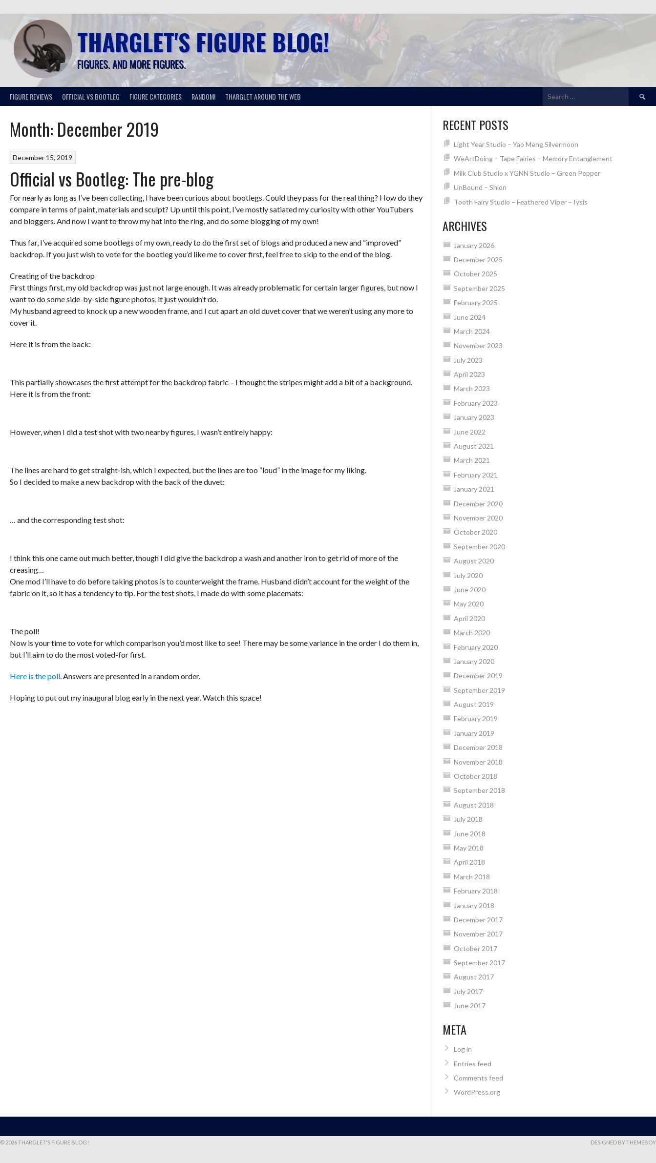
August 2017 (474, 977)
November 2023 (478, 345)
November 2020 (478, 518)
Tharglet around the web (263, 96)
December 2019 (478, 675)
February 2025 (476, 302)
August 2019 (474, 704)
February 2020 (476, 647)
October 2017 (475, 948)
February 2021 (476, 475)
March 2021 (472, 460)
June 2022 (470, 432)
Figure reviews (31, 96)
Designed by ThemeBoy (623, 1142)
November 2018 (478, 762)
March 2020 (472, 632)
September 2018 (479, 790)
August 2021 (474, 446)
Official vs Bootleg (91, 96)
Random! (203, 96)
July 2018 (468, 819)
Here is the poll (35, 676)
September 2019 (479, 690)
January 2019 (474, 733)
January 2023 (474, 417)
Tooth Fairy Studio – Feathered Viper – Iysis (521, 202)
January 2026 (474, 245)
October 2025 (475, 274)
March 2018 (472, 876)
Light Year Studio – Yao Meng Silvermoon (516, 144)
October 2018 (475, 776)
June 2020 (470, 589)
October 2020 (475, 532)
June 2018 (470, 834)
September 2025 (479, 288)
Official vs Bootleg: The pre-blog (111, 178)
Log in (463, 1049)
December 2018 (478, 747)
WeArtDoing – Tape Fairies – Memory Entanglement (533, 158)
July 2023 (468, 360)
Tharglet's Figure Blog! (203, 41)
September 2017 (479, 962)
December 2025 (478, 259)
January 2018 (474, 905)
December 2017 (478, 919)
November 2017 (478, 934)
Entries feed (472, 1063)
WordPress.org (477, 1092)
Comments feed (478, 1078)
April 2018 (469, 862)
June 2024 (470, 317)
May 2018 (469, 848)
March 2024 (472, 331)
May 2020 (469, 604)
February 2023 (476, 403)
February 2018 (476, 891)
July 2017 (468, 991)
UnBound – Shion (480, 187)
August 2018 (474, 805)
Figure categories (155, 96)
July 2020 (468, 575)
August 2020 (474, 561)
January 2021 (474, 489)
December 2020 (478, 503)
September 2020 (479, 546)
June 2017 (470, 1005)
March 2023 (472, 388)
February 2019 (476, 718)
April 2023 (469, 374)
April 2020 (469, 618)
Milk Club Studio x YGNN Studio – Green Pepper (527, 173)
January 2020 (474, 661)
